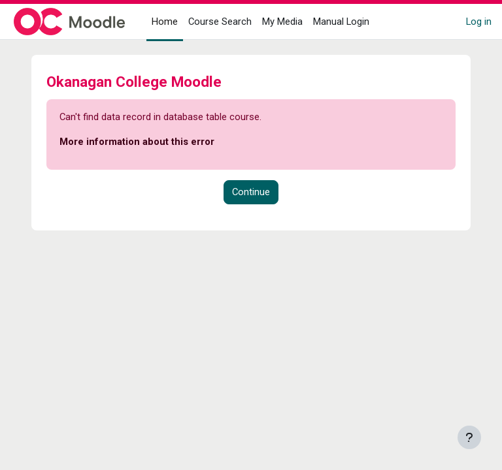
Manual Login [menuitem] (341, 21)
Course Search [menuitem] (220, 21)
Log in (479, 21)
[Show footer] (469, 437)
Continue (251, 192)
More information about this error (136, 142)
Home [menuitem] (165, 21)
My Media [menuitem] (282, 21)
